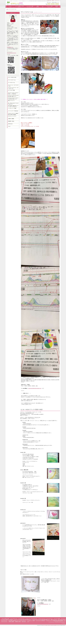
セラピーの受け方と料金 (19, 6)
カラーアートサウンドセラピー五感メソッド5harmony (13, 93)
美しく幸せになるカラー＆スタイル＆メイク (13, 104)
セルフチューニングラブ (12, 116)
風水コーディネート (11, 100)
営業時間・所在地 (11, 121)
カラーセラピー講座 (29, 6)
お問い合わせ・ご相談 (50, 0)
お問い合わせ (10, 123)
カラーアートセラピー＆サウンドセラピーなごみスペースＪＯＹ (51, 625)
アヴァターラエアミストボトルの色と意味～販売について (13, 98)
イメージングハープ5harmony (13, 110)
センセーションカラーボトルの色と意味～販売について (13, 96)
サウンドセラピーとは (13, 618)
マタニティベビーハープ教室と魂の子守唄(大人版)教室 (13, 114)
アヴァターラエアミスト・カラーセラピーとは (13, 88)
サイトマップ (57, 0)
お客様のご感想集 (11, 118)
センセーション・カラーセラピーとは (13, 86)
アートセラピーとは (11, 82)
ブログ (42, 6)
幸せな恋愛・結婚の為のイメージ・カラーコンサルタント (13, 106)
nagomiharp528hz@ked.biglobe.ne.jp (34, 388)
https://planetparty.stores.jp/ (11, 52)
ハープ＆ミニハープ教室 (12, 108)
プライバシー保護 (49, 6)
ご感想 (37, 6)
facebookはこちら (10, 47)
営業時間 (56, 6)
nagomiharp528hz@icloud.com (42, 604)
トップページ (10, 6)
